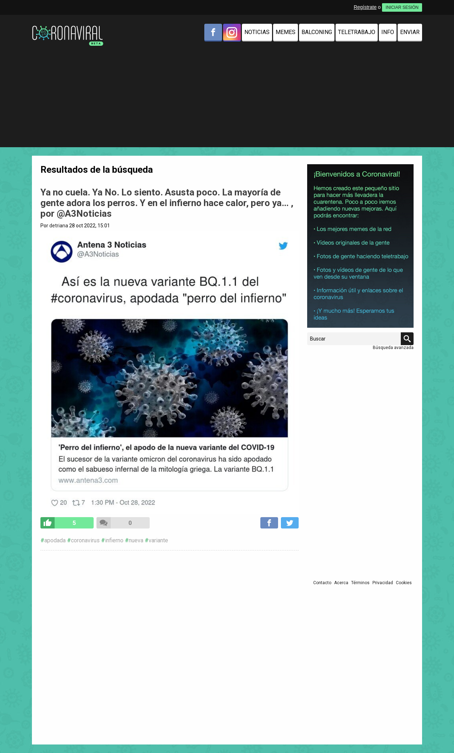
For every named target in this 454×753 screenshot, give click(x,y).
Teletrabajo (356, 32)
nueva (136, 540)
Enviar (410, 32)
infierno (114, 540)
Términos (360, 582)
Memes (285, 32)
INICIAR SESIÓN (402, 7)
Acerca (341, 582)
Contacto (322, 582)
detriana (58, 225)
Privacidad (382, 582)
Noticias (257, 32)
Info (387, 32)
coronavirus (85, 540)
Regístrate (365, 7)
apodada (55, 540)
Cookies (404, 582)
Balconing (316, 32)
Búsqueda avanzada (393, 347)
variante (158, 540)
